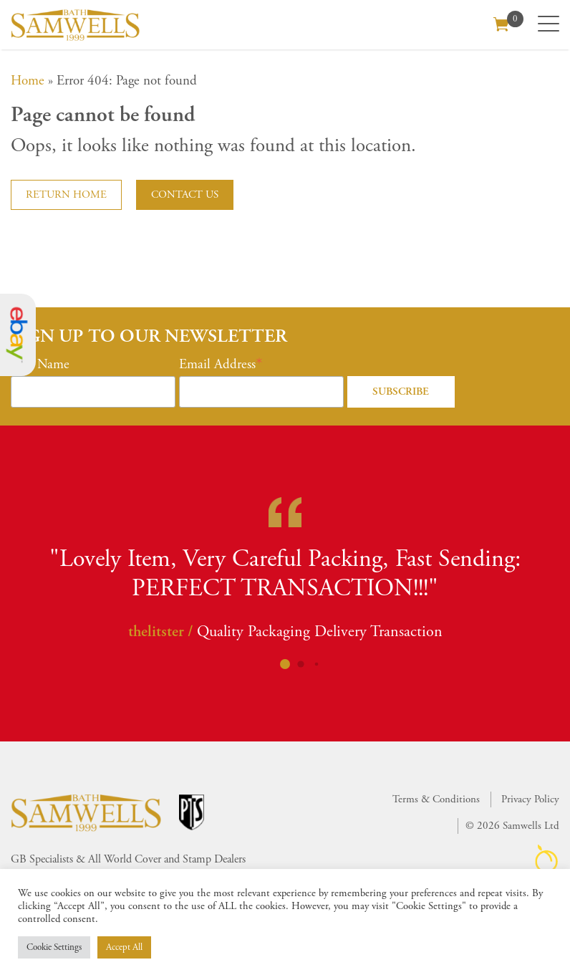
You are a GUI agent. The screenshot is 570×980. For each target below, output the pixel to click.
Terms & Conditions (436, 799)
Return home (66, 194)
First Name (40, 364)
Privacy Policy (530, 799)
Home (27, 81)
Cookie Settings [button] (54, 947)
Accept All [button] (124, 947)
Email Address (217, 364)
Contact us (184, 194)
